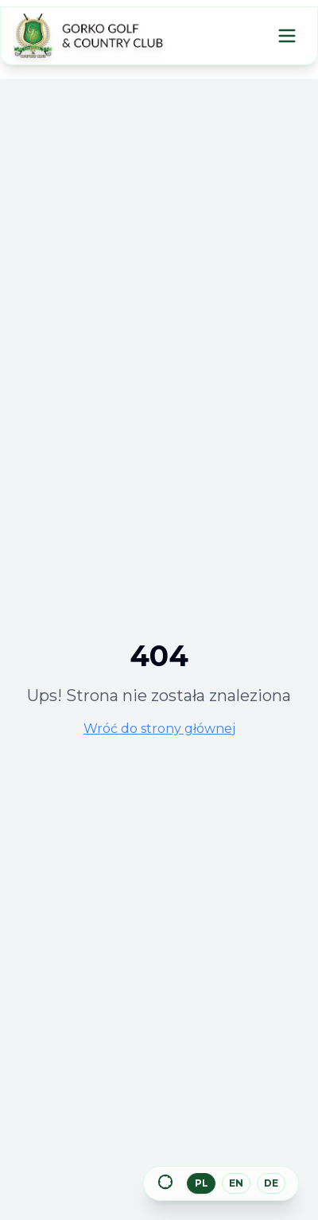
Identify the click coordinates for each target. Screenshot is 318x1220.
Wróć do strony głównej (159, 728)
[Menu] (287, 35)
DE (271, 1183)
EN (236, 1183)
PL (201, 1183)
